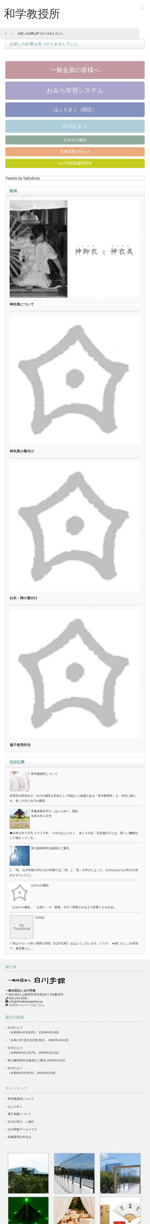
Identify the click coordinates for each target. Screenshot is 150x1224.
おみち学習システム (75, 90)
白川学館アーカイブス (22, 1129)
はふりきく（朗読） (75, 109)
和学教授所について (44, 773)
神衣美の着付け (22, 451)
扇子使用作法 (20, 745)
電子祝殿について (19, 1114)
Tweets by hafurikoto (23, 178)
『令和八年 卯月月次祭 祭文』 (28, 1040)
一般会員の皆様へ (75, 69)
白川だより (75, 126)
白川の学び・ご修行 (21, 1121)
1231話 (39, 917)
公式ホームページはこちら (26, 1004)
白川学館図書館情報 (75, 163)
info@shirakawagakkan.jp (26, 1001)
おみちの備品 (75, 140)
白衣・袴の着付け (23, 598)
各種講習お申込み (75, 151)
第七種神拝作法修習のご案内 (50, 848)
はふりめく (15, 1106)
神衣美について (22, 304)
